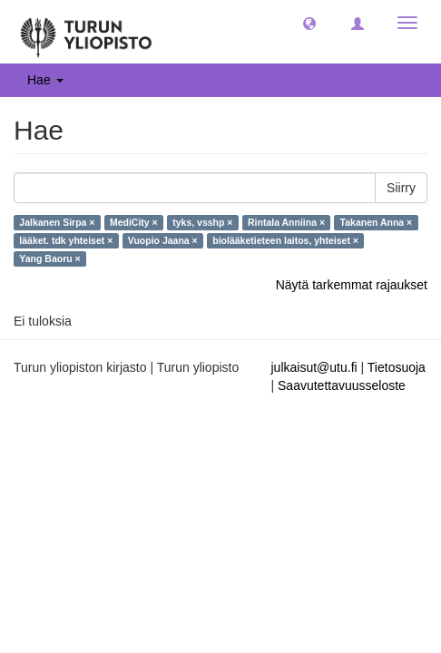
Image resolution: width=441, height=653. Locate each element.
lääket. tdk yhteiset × (66, 240)
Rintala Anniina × (286, 222)
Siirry (401, 187)
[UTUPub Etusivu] (86, 31)
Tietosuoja (397, 367)
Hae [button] (45, 80)
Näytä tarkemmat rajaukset (351, 285)
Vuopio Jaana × (163, 240)
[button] (309, 22)
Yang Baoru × (49, 258)
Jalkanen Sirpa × (56, 222)
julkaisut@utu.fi (314, 367)
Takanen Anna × (376, 222)
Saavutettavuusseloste (342, 385)
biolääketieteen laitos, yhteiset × (285, 240)
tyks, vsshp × (202, 222)
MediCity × (134, 222)
